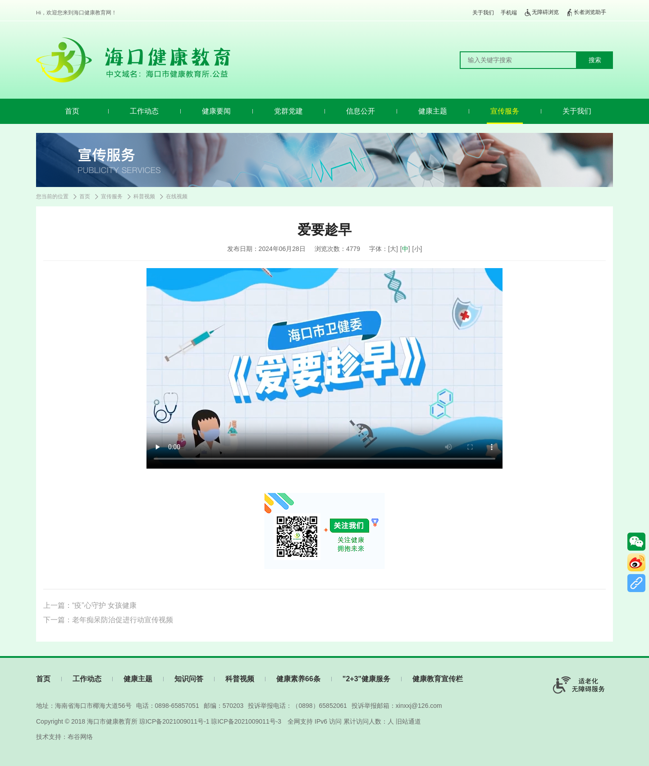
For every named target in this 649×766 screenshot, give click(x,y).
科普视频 (144, 196)
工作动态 (144, 111)
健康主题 (432, 111)
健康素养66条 (298, 679)
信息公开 (360, 111)
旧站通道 (408, 721)
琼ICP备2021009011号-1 (174, 721)
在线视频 (176, 196)
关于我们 (483, 12)
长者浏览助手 (586, 13)
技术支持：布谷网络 (64, 736)
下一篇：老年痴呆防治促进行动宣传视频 (108, 620)
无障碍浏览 (541, 13)
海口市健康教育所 (112, 721)
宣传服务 (504, 111)
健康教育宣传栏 (437, 679)
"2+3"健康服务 (366, 679)
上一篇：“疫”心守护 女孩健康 (90, 605)
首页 (72, 111)
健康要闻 (216, 111)
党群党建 (288, 111)
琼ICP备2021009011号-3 (246, 721)
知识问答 (188, 679)
